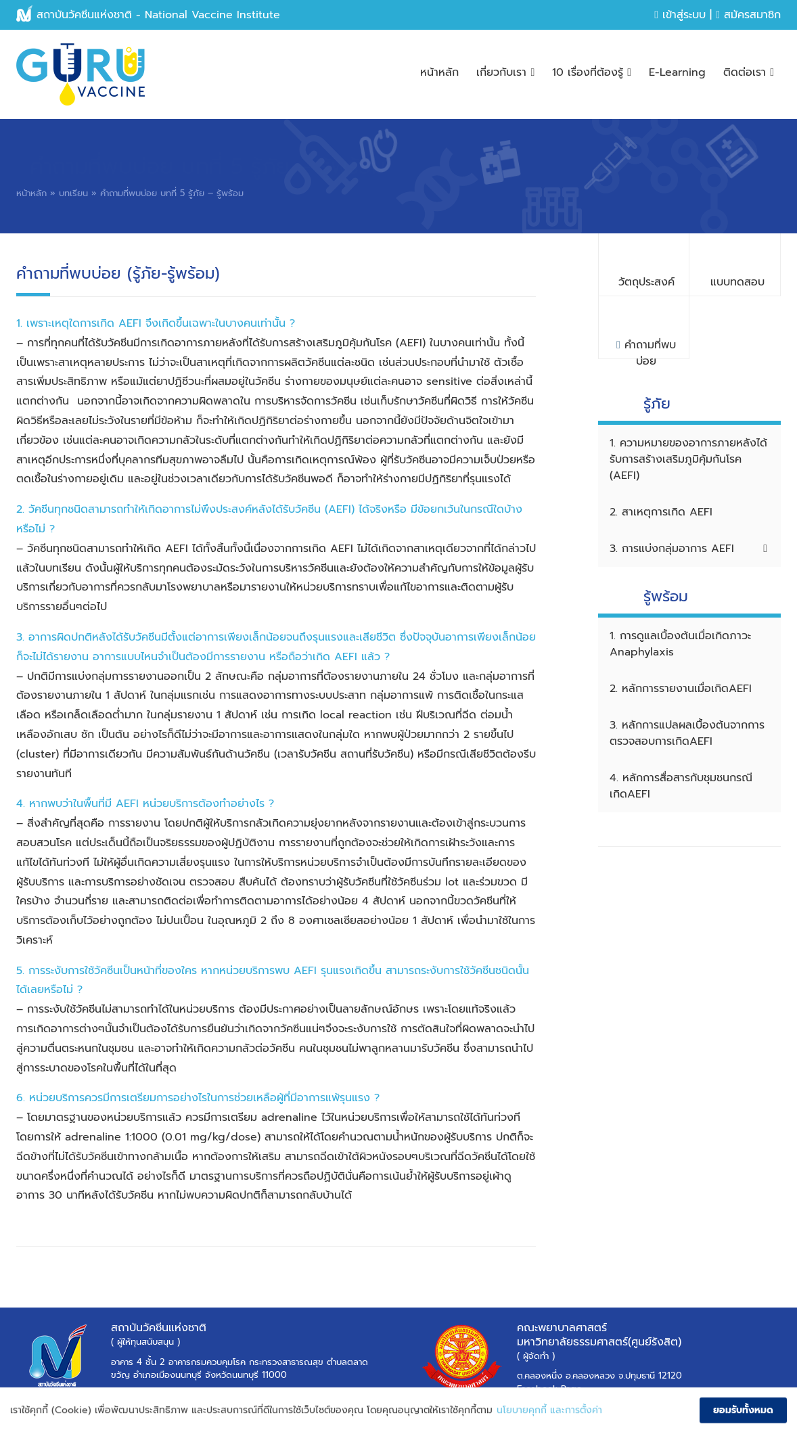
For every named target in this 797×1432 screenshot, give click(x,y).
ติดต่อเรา (748, 72)
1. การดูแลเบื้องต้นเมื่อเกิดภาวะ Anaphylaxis (680, 644)
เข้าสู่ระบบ (680, 15)
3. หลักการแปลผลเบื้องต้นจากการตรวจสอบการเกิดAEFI (687, 733)
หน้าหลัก (439, 72)
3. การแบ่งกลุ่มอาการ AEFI (688, 548)
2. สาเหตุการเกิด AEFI (661, 512)
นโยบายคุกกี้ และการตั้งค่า (549, 1416)
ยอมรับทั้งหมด (743, 1416)
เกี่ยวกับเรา (505, 72)
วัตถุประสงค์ (646, 282)
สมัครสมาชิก (748, 15)
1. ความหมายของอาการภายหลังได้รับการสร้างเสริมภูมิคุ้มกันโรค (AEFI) (688, 459)
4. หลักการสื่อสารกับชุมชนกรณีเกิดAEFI (681, 786)
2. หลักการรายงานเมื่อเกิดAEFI (681, 688)
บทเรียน (73, 193)
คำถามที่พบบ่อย (646, 348)
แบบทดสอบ (737, 282)
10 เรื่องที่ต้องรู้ (591, 72)
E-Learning (677, 72)
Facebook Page (549, 1389)
